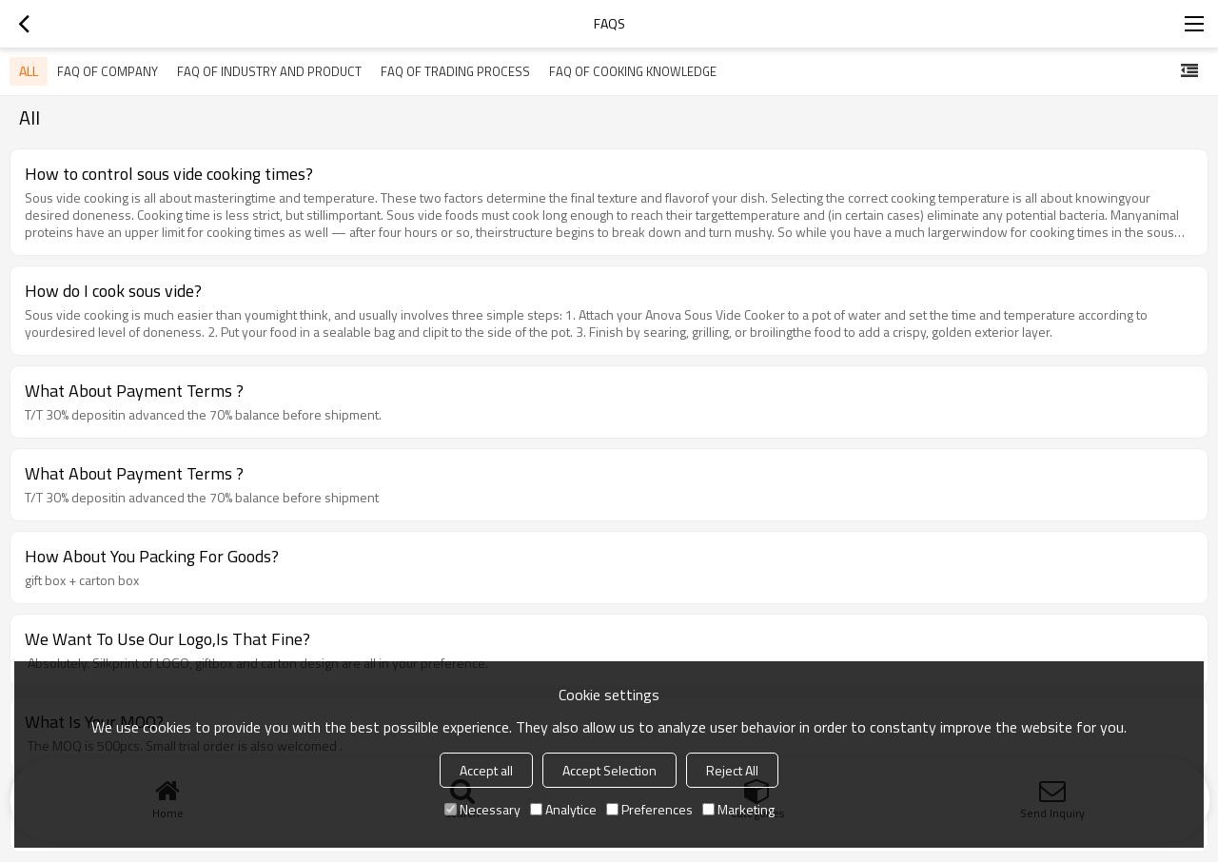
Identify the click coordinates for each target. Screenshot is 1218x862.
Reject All (732, 770)
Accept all (486, 770)
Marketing (738, 809)
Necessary (482, 809)
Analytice (563, 809)
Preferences (649, 809)
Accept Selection (609, 770)
